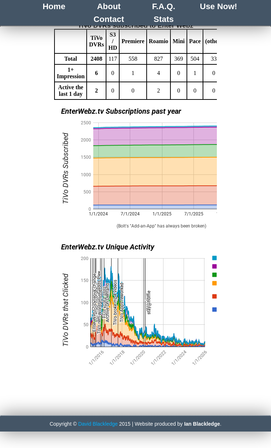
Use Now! (218, 6)
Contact (109, 19)
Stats (164, 19)
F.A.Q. (163, 6)
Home (53, 6)
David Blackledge (98, 407)
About (109, 6)
